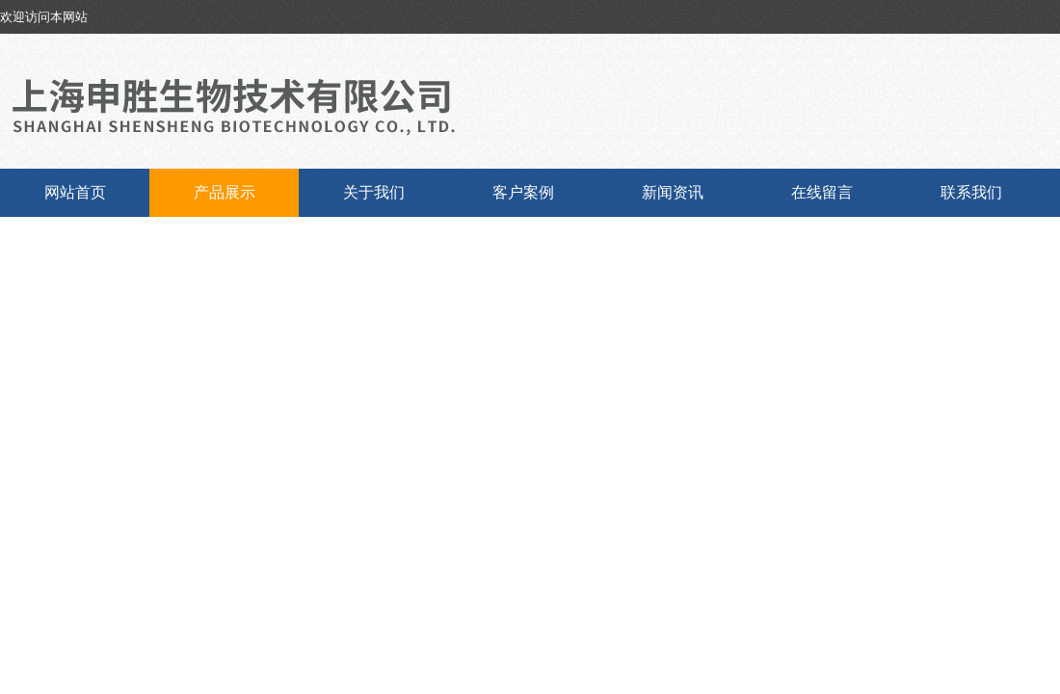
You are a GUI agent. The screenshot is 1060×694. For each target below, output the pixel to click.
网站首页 (75, 192)
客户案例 (523, 192)
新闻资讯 (672, 192)
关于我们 (374, 192)
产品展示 (224, 192)
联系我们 (971, 192)
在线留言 (822, 192)
